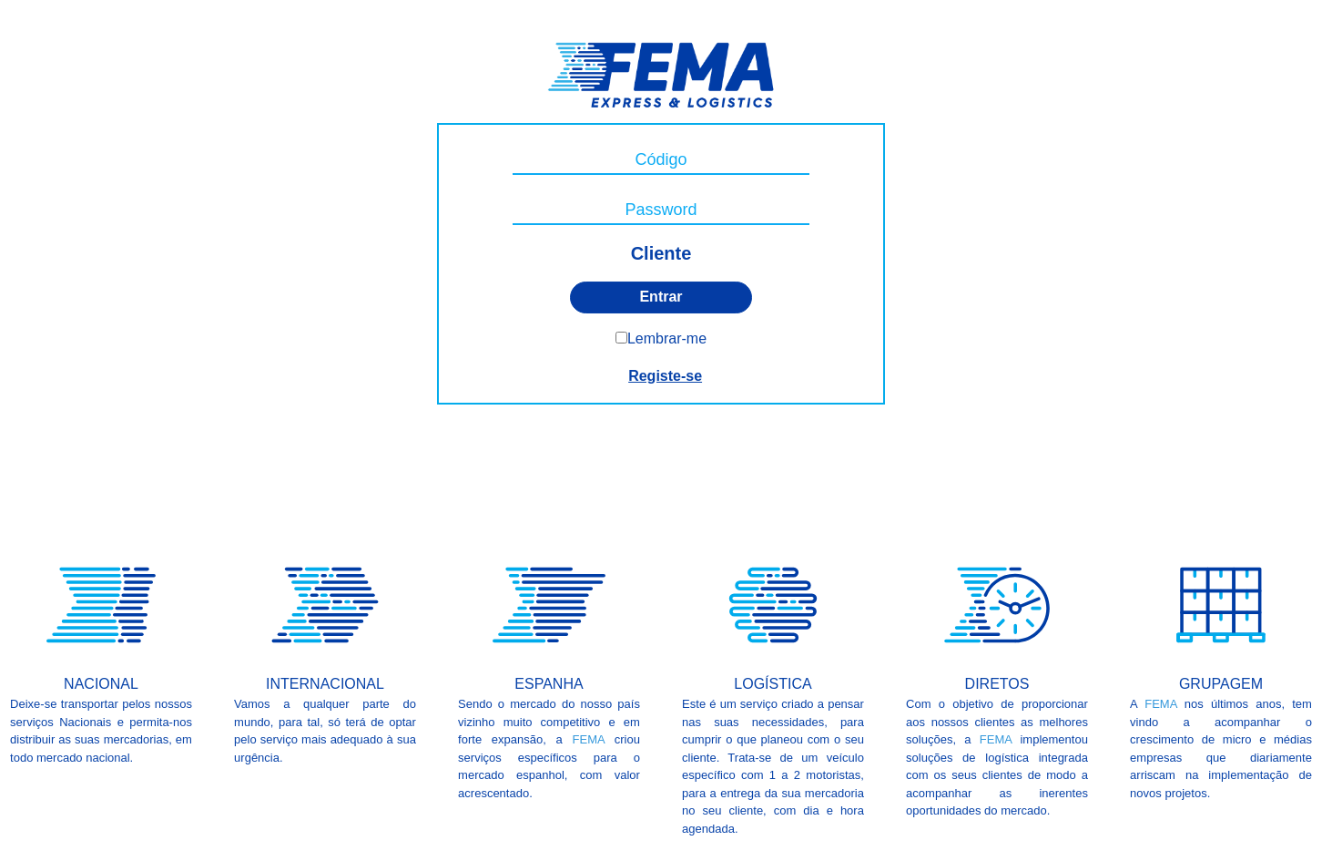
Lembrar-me (667, 338)
